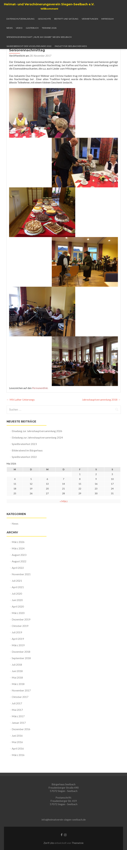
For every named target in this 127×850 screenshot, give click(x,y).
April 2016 (18, 761)
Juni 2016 (17, 748)
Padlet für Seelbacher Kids (71, 46)
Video (19, 28)
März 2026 (18, 555)
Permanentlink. (40, 401)
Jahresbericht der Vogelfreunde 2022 (28, 46)
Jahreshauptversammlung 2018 (101, 412)
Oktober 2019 (20, 639)
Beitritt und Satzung (66, 19)
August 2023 (19, 568)
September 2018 (21, 671)
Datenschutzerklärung (20, 19)
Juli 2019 (17, 645)
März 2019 (18, 658)
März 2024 (18, 561)
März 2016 (18, 768)
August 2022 (19, 574)
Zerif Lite (48, 842)
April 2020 (18, 619)
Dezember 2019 (21, 632)
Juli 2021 (17, 593)
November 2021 (21, 587)
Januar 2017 (19, 735)
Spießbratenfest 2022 (24, 470)
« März (64, 514)
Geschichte (44, 19)
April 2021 (18, 600)
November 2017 (21, 703)
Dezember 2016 (21, 742)
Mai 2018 (17, 690)
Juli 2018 (17, 677)
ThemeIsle (78, 842)
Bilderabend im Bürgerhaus (27, 463)
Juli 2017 (17, 716)
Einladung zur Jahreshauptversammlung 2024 (37, 450)
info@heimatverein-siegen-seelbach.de (64, 819)
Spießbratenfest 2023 (24, 457)
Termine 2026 (49, 28)
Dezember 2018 (21, 664)
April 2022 (18, 581)
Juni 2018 (17, 684)
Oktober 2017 (20, 710)
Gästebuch (32, 28)
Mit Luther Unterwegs (20, 412)
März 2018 (18, 697)
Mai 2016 (17, 755)
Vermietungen (90, 19)
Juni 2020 (17, 613)
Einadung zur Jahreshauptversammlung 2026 (37, 444)
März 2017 (18, 729)
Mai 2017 (17, 723)
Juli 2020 (17, 606)
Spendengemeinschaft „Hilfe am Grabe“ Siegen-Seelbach (39, 37)
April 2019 (18, 652)
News (9, 28)
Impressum (107, 19)
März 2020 (18, 626)
